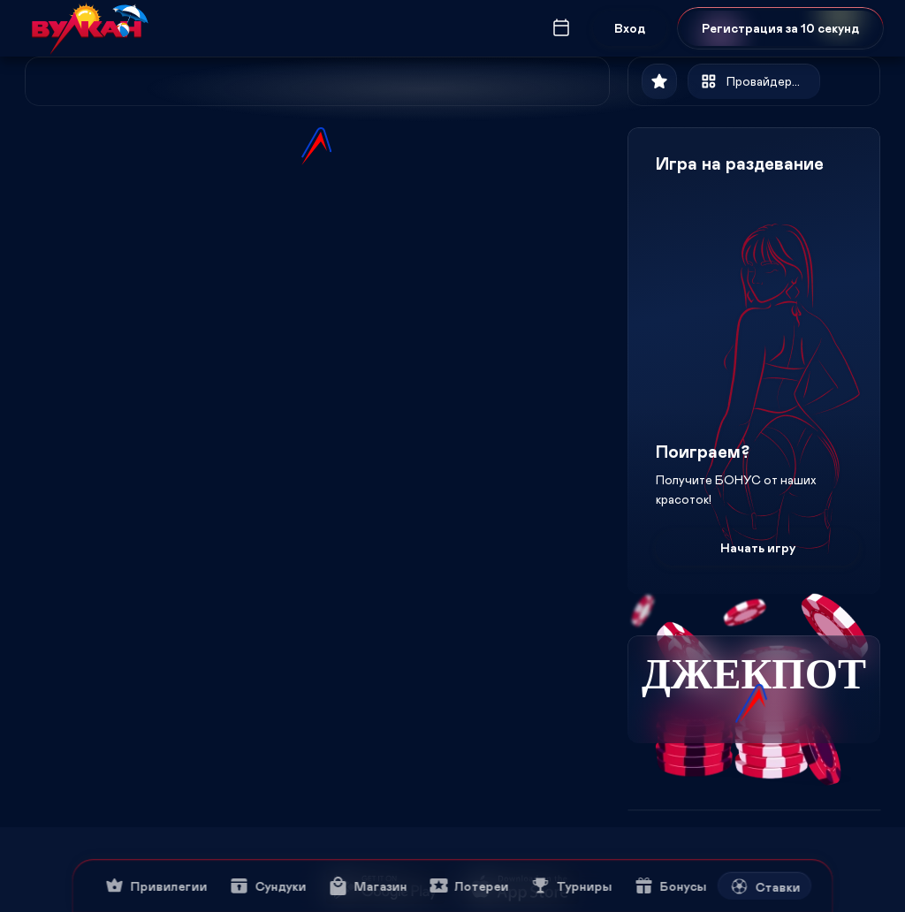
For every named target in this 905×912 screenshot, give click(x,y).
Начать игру (757, 547)
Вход (629, 27)
